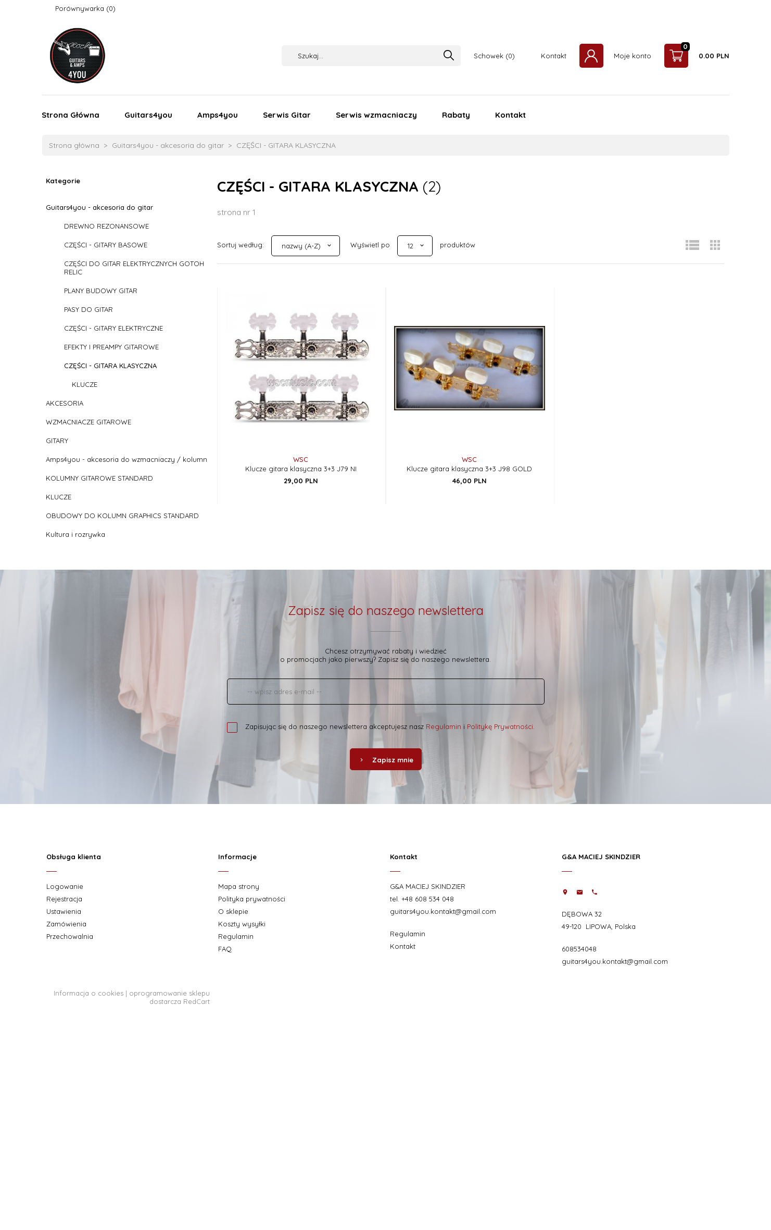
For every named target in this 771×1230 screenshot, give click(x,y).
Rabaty (456, 115)
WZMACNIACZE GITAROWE (88, 422)
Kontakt (553, 56)
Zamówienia (66, 924)
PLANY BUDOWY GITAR (100, 290)
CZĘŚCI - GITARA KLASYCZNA (110, 365)
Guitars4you (148, 115)
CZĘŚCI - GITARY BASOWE (105, 245)
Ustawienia (63, 911)
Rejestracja (64, 899)
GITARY (57, 440)
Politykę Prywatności (500, 726)
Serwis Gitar (287, 115)
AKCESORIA (64, 403)
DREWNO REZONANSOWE (106, 226)
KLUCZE (84, 384)
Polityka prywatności (251, 899)
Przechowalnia (69, 936)
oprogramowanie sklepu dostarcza (169, 997)
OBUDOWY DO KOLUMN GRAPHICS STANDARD (122, 515)
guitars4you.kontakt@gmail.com (443, 911)
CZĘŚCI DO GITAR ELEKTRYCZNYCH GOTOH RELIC (134, 267)
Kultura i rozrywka (75, 534)
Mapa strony (238, 886)
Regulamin (443, 726)
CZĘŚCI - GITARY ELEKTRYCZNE (113, 328)
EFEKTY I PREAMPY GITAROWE (111, 347)
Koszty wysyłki (242, 924)
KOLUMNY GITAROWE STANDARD (99, 478)
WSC (300, 459)
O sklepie (233, 911)
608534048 (579, 949)
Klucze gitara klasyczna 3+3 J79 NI (301, 469)
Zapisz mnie (385, 760)
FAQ (225, 949)
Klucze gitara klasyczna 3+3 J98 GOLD (469, 469)
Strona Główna (70, 115)
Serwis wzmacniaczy (376, 115)
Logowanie (64, 886)
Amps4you (217, 115)
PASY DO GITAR (88, 309)
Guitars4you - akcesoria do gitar (99, 207)
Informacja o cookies (88, 993)
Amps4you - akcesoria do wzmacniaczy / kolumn (126, 459)
